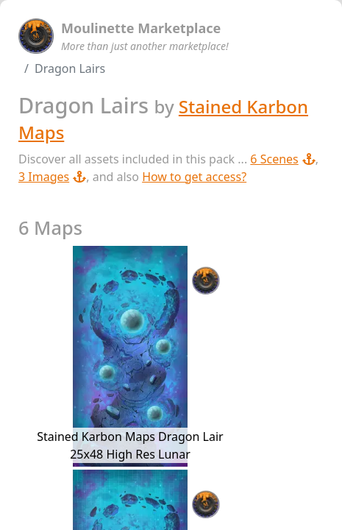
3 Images (52, 177)
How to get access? (194, 177)
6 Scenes (282, 159)
